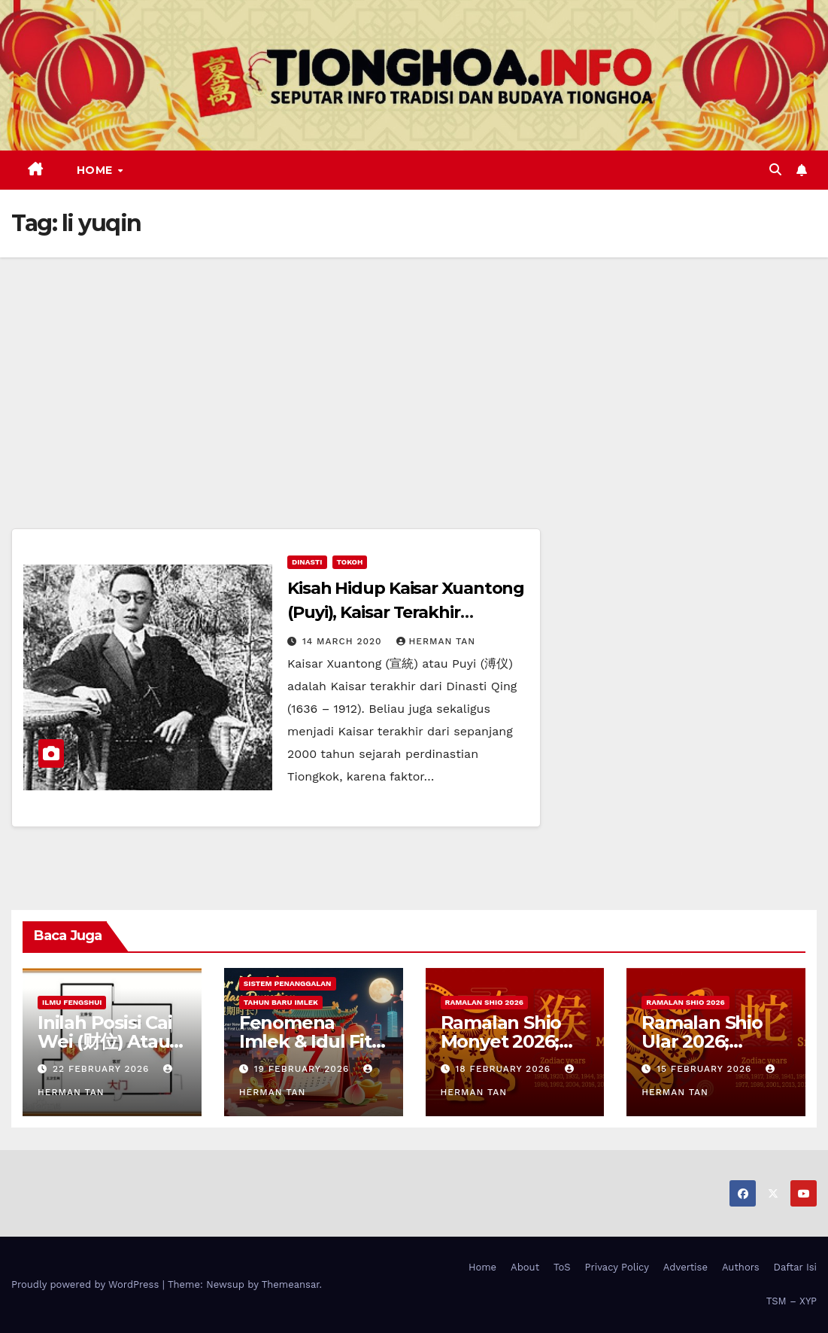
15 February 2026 (706, 1069)
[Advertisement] (414, 370)
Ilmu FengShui (72, 1002)
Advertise (685, 1267)
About (525, 1267)
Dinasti (307, 562)
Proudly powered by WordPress (86, 1284)
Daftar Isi (795, 1267)
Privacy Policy (617, 1267)
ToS (562, 1267)
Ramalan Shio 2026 (484, 1002)
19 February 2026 (303, 1069)
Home (97, 170)
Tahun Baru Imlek (281, 1002)
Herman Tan (436, 641)
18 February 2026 (504, 1069)
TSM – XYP (791, 1301)
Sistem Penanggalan (288, 983)
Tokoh (350, 562)
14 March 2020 (344, 641)
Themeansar (291, 1284)
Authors (741, 1267)
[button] (775, 170)
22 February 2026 (103, 1069)
